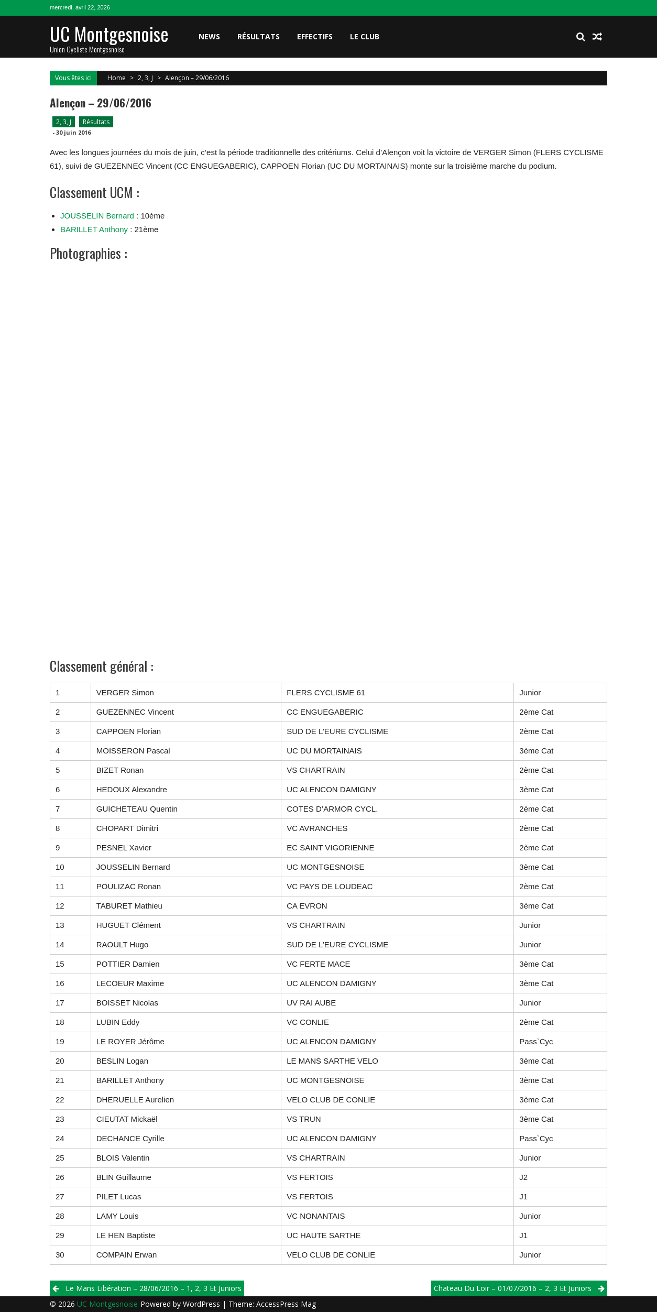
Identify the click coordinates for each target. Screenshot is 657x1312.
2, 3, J (145, 77)
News (209, 36)
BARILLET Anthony (94, 229)
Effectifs (315, 36)
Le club (364, 36)
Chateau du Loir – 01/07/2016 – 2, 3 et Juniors (513, 1288)
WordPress (202, 1304)
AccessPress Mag (286, 1304)
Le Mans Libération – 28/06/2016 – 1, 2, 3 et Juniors (153, 1288)
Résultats (258, 36)
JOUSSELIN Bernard (97, 215)
